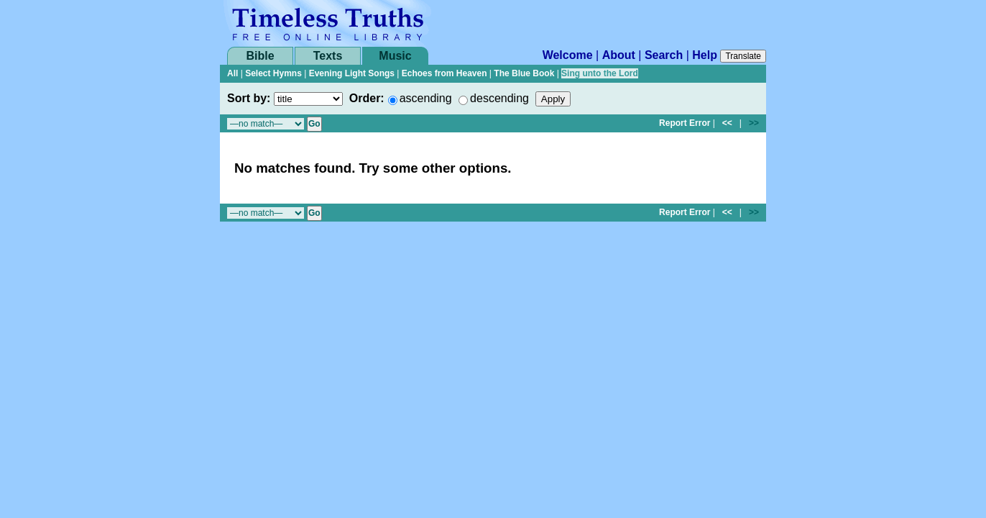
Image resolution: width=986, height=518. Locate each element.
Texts (328, 56)
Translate (743, 56)
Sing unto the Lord (599, 73)
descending (499, 98)
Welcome (568, 55)
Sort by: (248, 98)
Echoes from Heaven (444, 73)
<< (727, 123)
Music (395, 56)
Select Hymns (273, 73)
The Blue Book (524, 73)
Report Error (684, 123)
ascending (426, 98)
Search (664, 55)
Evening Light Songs (352, 73)
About (618, 55)
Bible (260, 56)
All (232, 73)
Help (704, 55)
